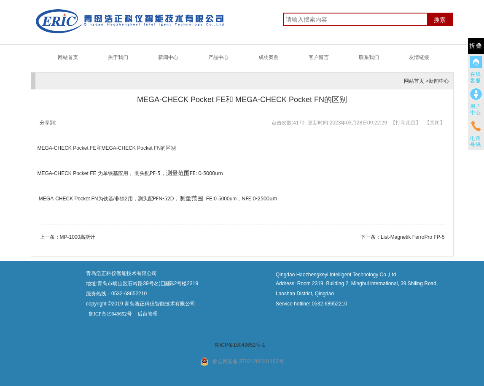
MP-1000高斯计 (78, 237)
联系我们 (369, 57)
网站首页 (68, 57)
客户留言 (319, 57)
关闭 (435, 123)
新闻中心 (168, 57)
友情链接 (419, 57)
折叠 (476, 46)
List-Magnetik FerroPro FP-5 (412, 237)
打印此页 (405, 123)
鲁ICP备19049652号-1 (240, 345)
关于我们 (118, 57)
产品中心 (218, 57)
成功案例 (268, 57)
